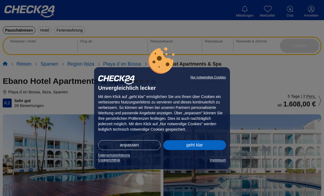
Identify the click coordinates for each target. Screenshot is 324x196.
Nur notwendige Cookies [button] (208, 77)
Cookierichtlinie (109, 160)
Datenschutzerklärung (114, 155)
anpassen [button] (129, 145)
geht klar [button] (194, 145)
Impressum (218, 160)
